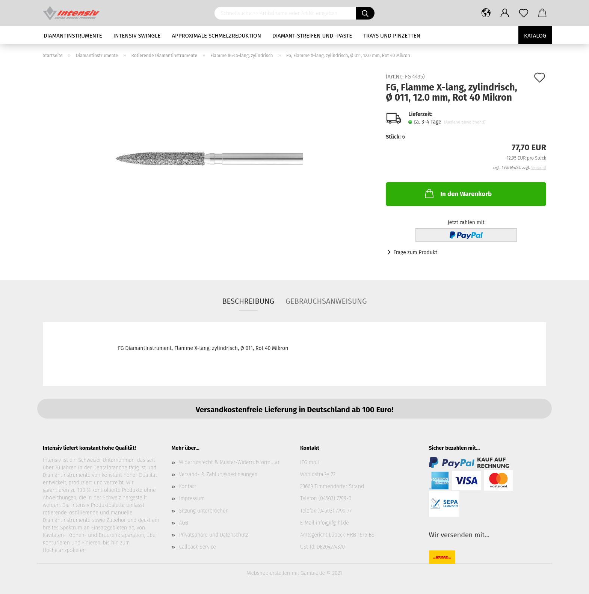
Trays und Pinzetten (391, 35)
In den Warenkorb (457, 193)
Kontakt (187, 486)
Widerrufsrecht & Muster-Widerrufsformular (229, 462)
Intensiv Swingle (137, 35)
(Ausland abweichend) (464, 122)
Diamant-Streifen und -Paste (312, 35)
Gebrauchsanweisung (326, 301)
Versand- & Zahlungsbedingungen (218, 474)
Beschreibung (248, 301)
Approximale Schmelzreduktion (216, 35)
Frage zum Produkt (415, 252)
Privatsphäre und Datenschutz (213, 535)
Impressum (192, 498)
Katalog (535, 35)
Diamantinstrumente (73, 35)
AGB (183, 523)
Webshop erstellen (268, 573)
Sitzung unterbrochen (204, 511)
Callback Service (197, 547)
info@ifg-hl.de (332, 523)
